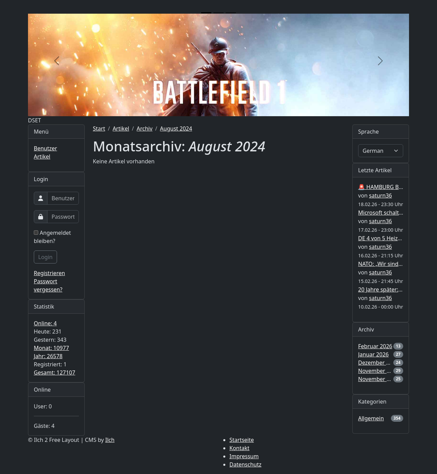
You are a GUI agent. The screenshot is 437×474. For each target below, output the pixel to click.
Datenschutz (245, 464)
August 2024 (176, 128)
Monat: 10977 (51, 348)
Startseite (241, 440)
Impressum (244, 456)
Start (99, 128)
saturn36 (380, 195)
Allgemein (371, 418)
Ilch (109, 440)
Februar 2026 (375, 346)
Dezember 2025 (378, 362)
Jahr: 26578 (48, 356)
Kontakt (239, 448)
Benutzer (45, 148)
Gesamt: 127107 (54, 372)
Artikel (42, 156)
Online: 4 (45, 323)
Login (45, 257)
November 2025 (378, 371)
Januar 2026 (373, 354)
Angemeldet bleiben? (52, 237)
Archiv (144, 128)
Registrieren (49, 273)
